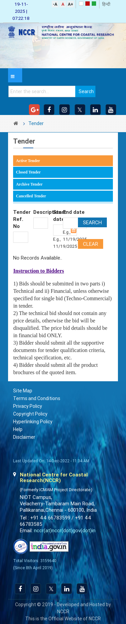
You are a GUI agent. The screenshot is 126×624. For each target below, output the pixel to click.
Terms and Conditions (36, 398)
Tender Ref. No (20, 219)
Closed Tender (28, 172)
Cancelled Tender (31, 196)
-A (55, 4)
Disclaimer (24, 437)
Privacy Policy (27, 406)
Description (40, 212)
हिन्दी (106, 4)
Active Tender (28, 160)
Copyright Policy (30, 414)
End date (74, 212)
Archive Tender (29, 184)
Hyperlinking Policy (32, 421)
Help (18, 429)
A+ (70, 4)
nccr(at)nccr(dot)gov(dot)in (64, 531)
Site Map (22, 390)
